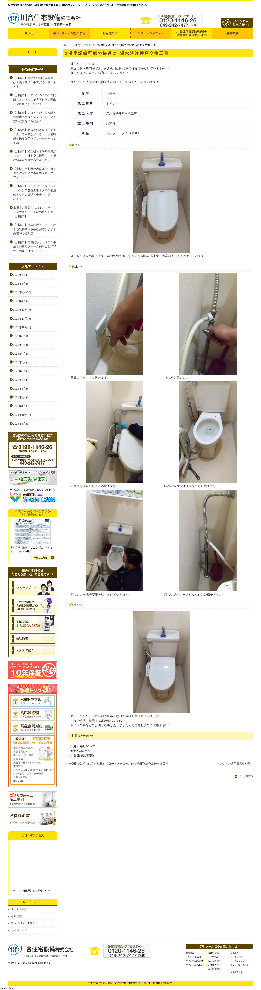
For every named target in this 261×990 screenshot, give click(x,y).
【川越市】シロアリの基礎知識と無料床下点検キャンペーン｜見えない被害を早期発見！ (34, 117)
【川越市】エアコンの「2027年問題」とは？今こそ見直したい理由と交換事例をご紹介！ (34, 99)
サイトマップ (19, 930)
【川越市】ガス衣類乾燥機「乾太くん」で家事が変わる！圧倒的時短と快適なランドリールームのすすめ (34, 136)
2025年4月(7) (21, 379)
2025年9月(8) (21, 336)
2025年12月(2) (22, 309)
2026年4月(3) (21, 274)
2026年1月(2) (21, 301)
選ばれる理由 (214, 953)
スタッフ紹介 (236, 957)
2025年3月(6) (21, 388)
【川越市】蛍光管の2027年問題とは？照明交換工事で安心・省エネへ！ (34, 82)
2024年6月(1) (21, 423)
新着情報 (16, 916)
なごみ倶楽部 (214, 961)
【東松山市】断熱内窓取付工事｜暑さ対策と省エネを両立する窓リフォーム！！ (34, 173)
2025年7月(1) (21, 353)
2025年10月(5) (22, 327)
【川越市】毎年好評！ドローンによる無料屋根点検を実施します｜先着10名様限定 (34, 229)
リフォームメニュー (195, 965)
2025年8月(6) (21, 344)
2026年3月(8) (21, 283)
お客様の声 (213, 965)
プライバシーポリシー (24, 923)
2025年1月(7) (21, 406)
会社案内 (234, 953)
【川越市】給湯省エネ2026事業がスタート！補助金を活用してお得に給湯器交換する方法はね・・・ (34, 156)
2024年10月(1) (22, 414)
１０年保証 (213, 957)
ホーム (67, 45)
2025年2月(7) (21, 397)
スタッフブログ (85, 45)
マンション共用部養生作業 (234, 763)
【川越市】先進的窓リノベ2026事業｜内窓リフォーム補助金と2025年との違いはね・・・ (34, 246)
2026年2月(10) (22, 292)
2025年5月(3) (21, 371)
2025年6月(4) (21, 362)
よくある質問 (19, 909)
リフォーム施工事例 (195, 961)
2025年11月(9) (22, 318)
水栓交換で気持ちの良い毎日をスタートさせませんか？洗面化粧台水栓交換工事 (116, 763)
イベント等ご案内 (194, 957)
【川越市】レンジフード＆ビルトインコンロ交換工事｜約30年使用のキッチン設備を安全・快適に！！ (34, 192)
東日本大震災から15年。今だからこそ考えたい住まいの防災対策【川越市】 (34, 212)
